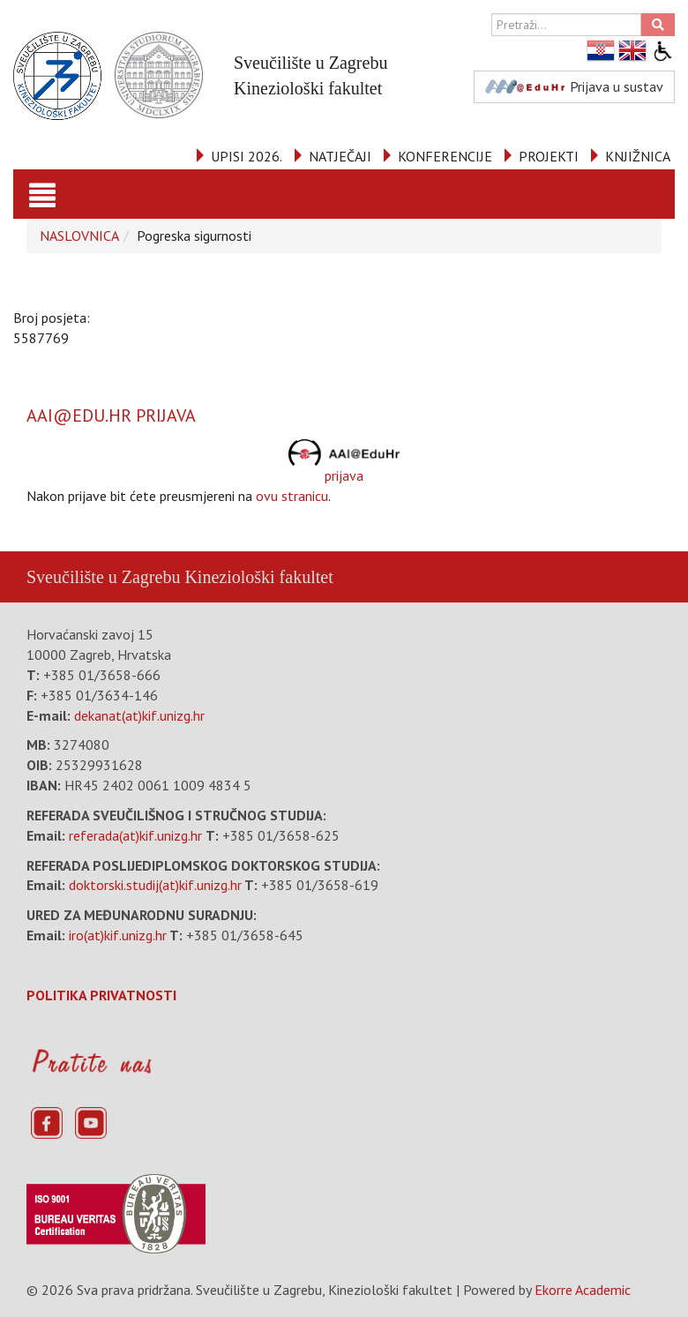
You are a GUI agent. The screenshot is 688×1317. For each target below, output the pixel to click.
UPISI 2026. (246, 156)
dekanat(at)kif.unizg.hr (139, 715)
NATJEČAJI (340, 156)
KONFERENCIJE (445, 156)
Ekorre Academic (583, 1289)
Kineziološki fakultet (258, 577)
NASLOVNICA (79, 235)
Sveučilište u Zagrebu (103, 577)
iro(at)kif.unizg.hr (118, 935)
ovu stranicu (292, 496)
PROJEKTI (549, 156)
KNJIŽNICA (637, 156)
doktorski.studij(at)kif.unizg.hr (155, 885)
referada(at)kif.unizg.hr (135, 835)
